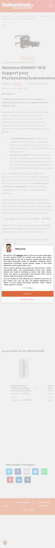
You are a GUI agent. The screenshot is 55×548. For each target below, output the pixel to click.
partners (19, 255)
